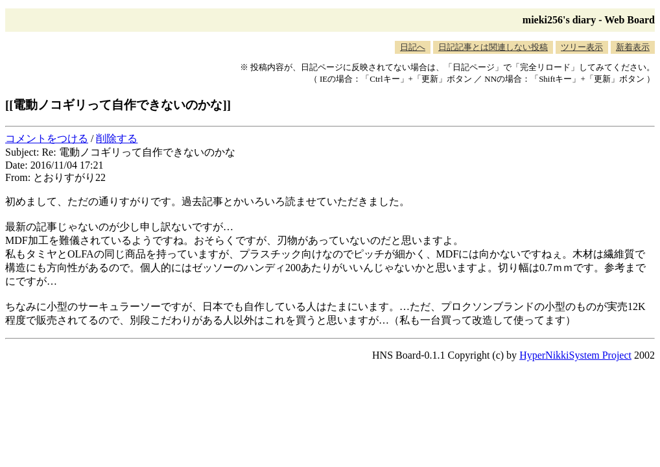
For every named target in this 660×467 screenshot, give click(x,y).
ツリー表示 (582, 47)
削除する (116, 138)
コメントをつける (46, 138)
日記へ (412, 47)
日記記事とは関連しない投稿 (493, 47)
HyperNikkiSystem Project (575, 355)
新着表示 (633, 47)
